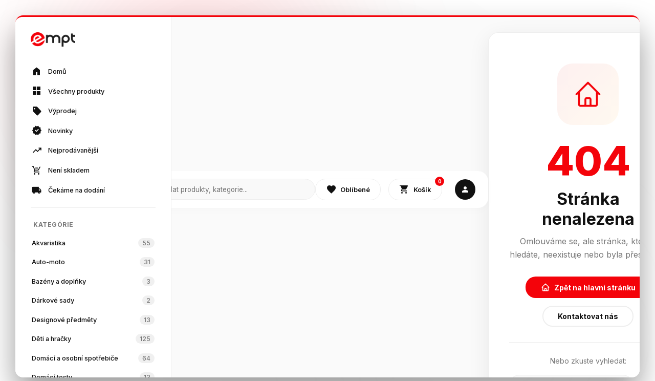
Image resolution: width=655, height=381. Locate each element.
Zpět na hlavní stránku (588, 287)
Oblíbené (348, 189)
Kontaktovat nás (588, 316)
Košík (420, 187)
